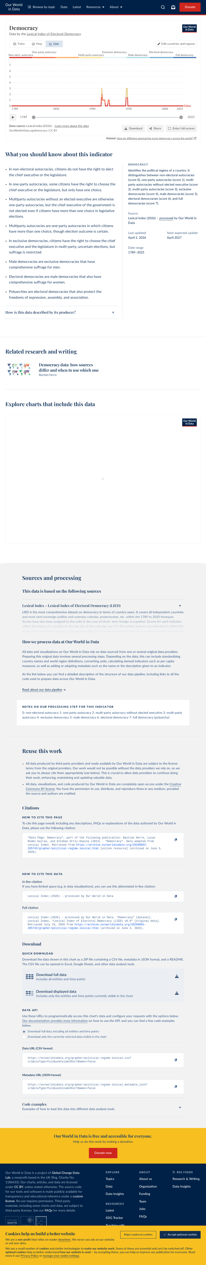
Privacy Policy (30, 1255)
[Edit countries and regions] (176, 43)
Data (64, 7)
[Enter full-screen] (181, 128)
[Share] (155, 128)
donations (64, 1239)
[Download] (133, 128)
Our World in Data (13, 7)
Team (142, 1207)
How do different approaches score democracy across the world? (155, 138)
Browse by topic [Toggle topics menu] (41, 7)
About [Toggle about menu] (116, 7)
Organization (148, 1192)
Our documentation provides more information (55, 1025)
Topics (110, 1185)
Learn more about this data (72, 126)
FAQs (48, 1216)
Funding (144, 1200)
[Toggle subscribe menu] (173, 7)
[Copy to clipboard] (171, 839)
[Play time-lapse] (12, 117)
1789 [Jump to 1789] (23, 117)
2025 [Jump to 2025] (191, 117)
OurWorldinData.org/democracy (28, 130)
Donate (190, 7)
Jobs (142, 1215)
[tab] (19, 44)
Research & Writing (186, 1185)
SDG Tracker (114, 1224)
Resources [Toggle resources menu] (95, 7)
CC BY (53, 130)
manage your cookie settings (61, 1255)
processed (166, 218)
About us (145, 1185)
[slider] (33, 117)
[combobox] (163, 7)
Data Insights (115, 1200)
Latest (77, 7)
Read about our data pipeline (43, 689)
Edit (178, 44)
